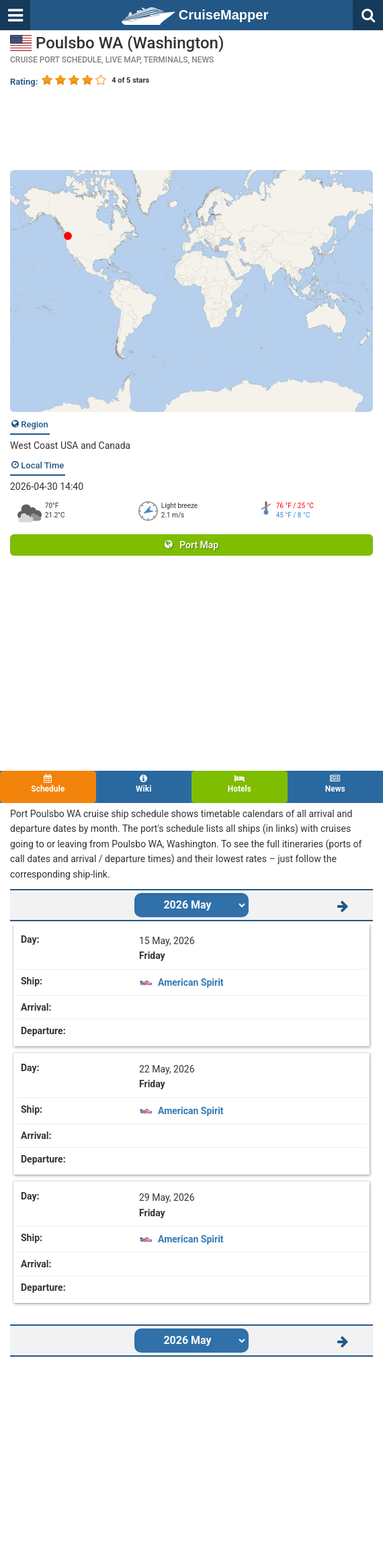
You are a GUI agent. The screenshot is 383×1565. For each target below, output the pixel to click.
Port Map (191, 545)
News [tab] (335, 784)
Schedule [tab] (48, 784)
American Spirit (191, 982)
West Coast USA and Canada (70, 445)
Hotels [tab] (239, 784)
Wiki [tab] (144, 784)
